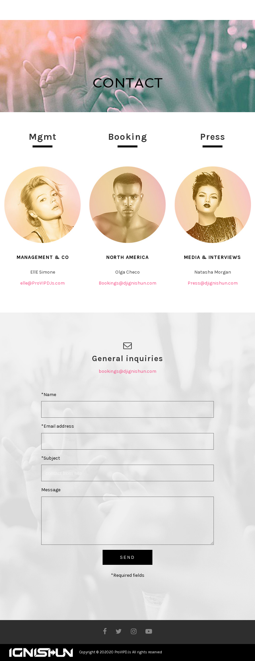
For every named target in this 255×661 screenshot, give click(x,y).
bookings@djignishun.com (127, 371)
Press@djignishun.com (213, 283)
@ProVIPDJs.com (46, 283)
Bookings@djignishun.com (127, 283)
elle (24, 283)
